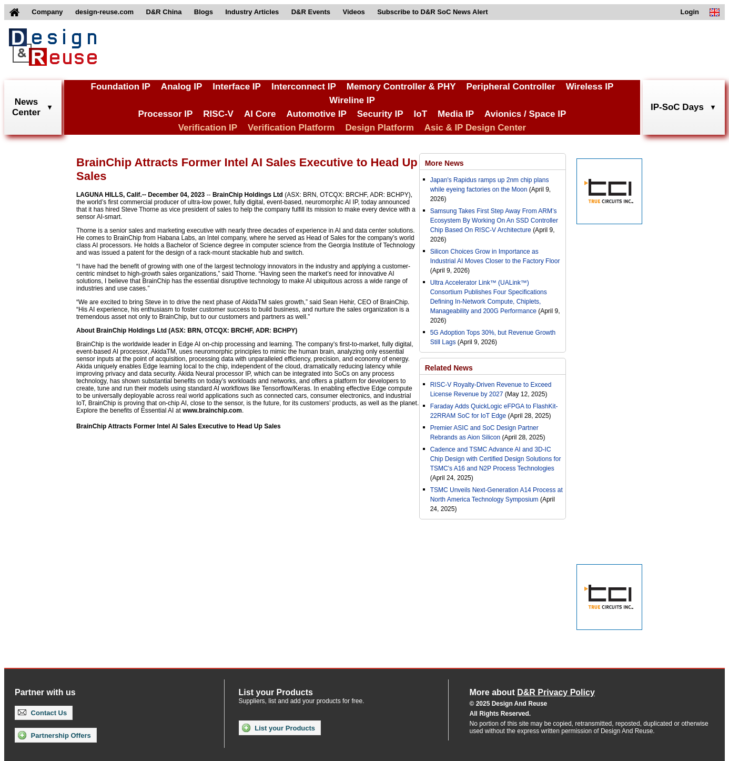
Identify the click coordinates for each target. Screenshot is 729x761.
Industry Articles (252, 12)
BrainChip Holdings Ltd (247, 194)
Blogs (203, 12)
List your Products (278, 728)
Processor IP (165, 114)
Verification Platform (291, 128)
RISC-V (218, 114)
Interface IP (236, 87)
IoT (421, 114)
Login (690, 12)
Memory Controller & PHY (401, 87)
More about (532, 692)
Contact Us (42, 713)
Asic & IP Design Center (475, 128)
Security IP (380, 114)
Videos (353, 12)
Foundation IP (120, 87)
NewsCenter (26, 107)
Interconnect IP (303, 87)
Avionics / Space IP (525, 114)
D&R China (164, 12)
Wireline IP (352, 100)
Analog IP (181, 87)
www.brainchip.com (212, 410)
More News (444, 163)
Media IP (456, 114)
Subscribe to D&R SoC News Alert (432, 12)
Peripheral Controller (511, 87)
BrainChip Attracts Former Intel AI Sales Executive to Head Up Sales (178, 426)
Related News (449, 368)
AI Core (260, 114)
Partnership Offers (54, 735)
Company (47, 12)
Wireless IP (590, 87)
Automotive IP (316, 114)
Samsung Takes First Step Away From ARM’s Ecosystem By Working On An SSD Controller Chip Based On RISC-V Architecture (494, 220)
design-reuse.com (104, 12)
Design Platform (379, 128)
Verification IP (207, 128)
